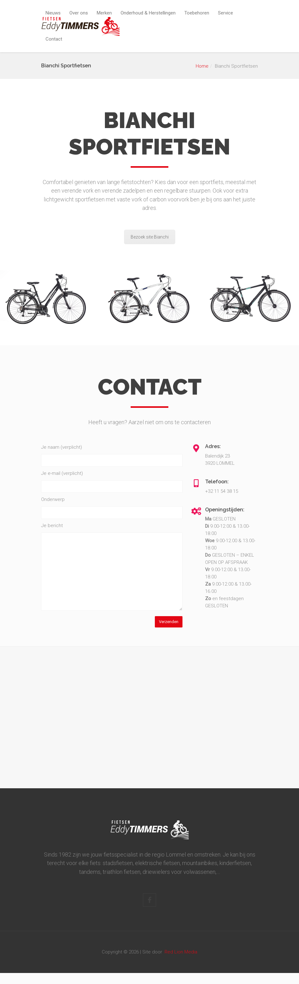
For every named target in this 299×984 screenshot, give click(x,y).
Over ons (78, 13)
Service (225, 13)
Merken (104, 13)
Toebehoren (196, 13)
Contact (54, 39)
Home (202, 66)
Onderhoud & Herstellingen (148, 13)
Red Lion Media (181, 952)
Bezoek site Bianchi (150, 236)
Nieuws (53, 13)
